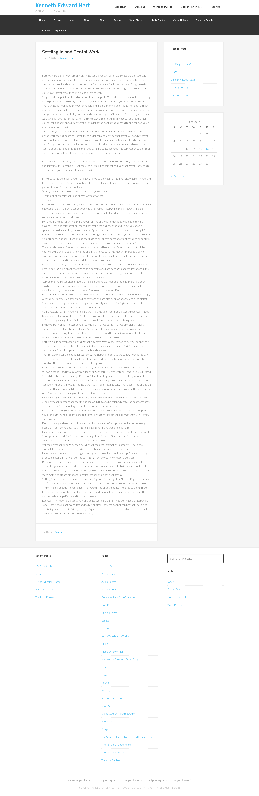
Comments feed (176, 597)
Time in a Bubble (110, 760)
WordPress (164, 788)
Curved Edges (109, 612)
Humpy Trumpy (179, 87)
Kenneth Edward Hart (62, 5)
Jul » (181, 176)
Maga (174, 71)
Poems (105, 682)
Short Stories (108, 705)
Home (105, 628)
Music (104, 643)
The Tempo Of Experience (116, 744)
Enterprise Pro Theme (114, 788)
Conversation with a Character (118, 597)
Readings (106, 690)
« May (174, 176)
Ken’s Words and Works (115, 636)
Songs (104, 729)
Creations (106, 604)
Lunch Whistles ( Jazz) (183, 79)
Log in (170, 581)
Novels (105, 667)
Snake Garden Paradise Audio (118, 713)
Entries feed (174, 589)
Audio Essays (108, 573)
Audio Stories (108, 589)
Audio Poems (108, 581)
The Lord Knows (180, 95)
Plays (104, 674)
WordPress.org (176, 604)
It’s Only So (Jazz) (181, 64)
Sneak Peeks (108, 721)
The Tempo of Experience (115, 752)
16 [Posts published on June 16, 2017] (207, 148)
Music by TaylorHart (112, 651)
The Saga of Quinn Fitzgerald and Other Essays (127, 736)
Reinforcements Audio (114, 698)
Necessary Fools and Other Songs (120, 659)
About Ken (107, 566)
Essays (58, 532)
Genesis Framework (144, 788)
